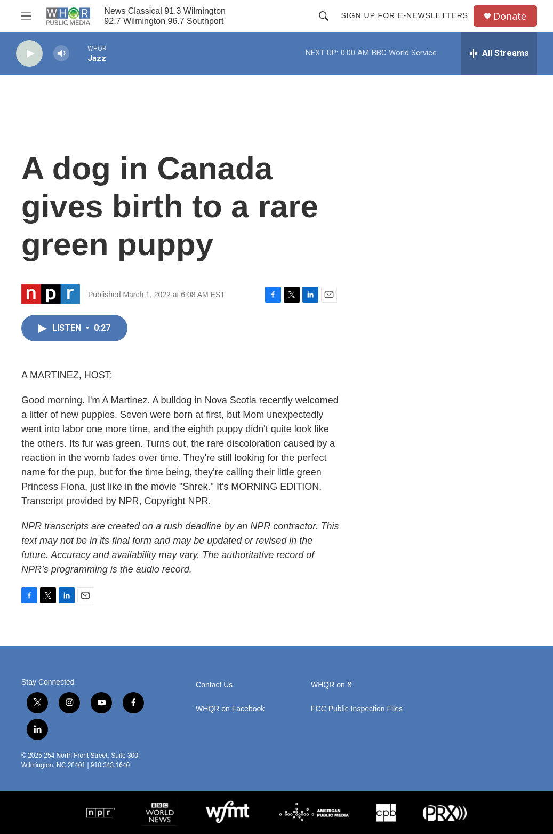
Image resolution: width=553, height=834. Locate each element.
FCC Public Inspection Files (357, 709)
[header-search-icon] (324, 16)
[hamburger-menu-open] (26, 16)
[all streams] (499, 53)
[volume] (61, 54)
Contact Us (214, 685)
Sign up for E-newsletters (404, 15)
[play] (29, 53)
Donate (509, 16)
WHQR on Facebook (230, 709)
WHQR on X (331, 685)
